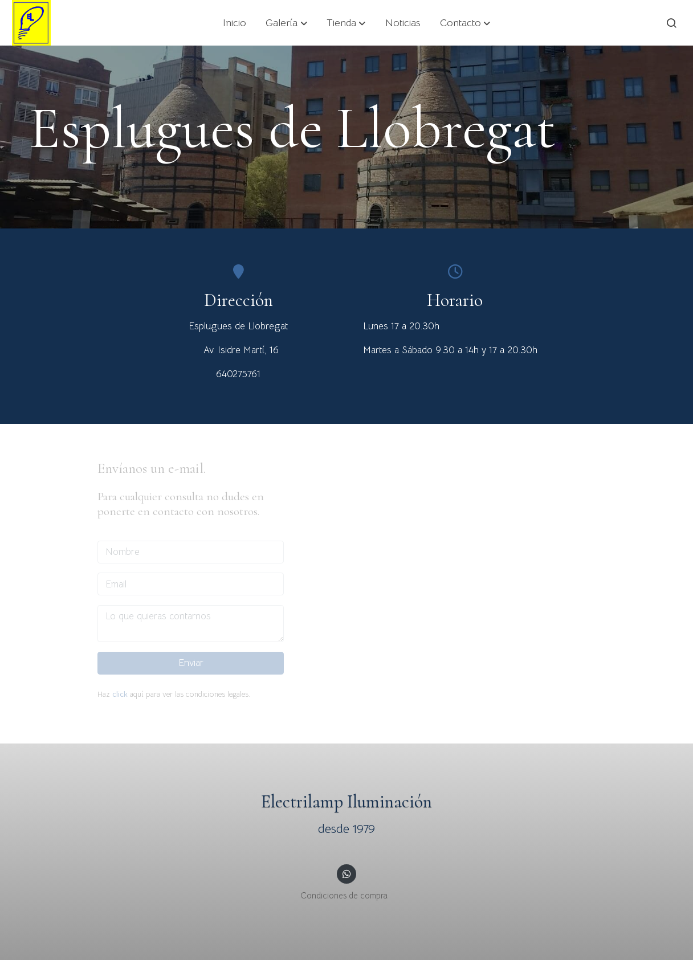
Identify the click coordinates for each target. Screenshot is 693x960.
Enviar (190, 663)
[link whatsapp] (346, 873)
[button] (286, 23)
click (120, 694)
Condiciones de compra (344, 895)
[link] (31, 23)
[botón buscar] (671, 22)
